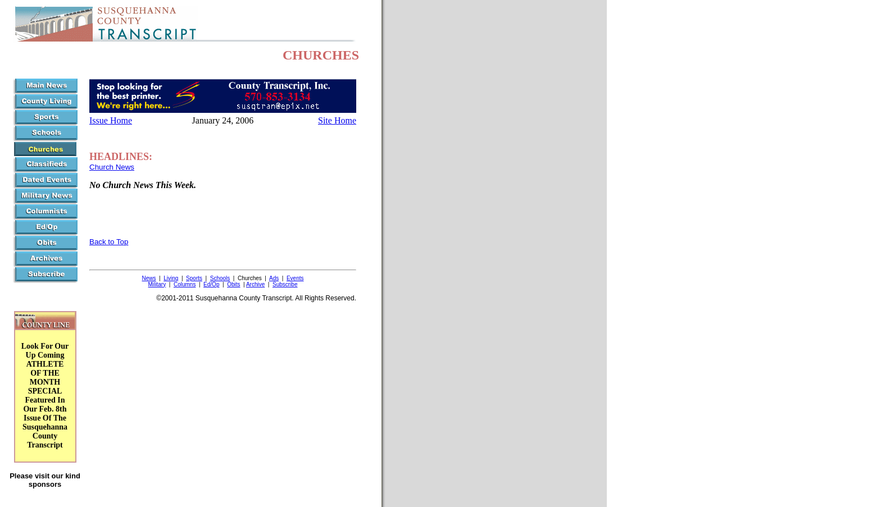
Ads (274, 278)
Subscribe (285, 284)
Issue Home (110, 120)
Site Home (337, 120)
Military (157, 284)
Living (171, 278)
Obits (233, 284)
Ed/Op (211, 284)
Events (295, 278)
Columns (185, 284)
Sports (194, 278)
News (149, 278)
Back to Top (108, 241)
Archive (255, 284)
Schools (220, 278)
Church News (111, 167)
